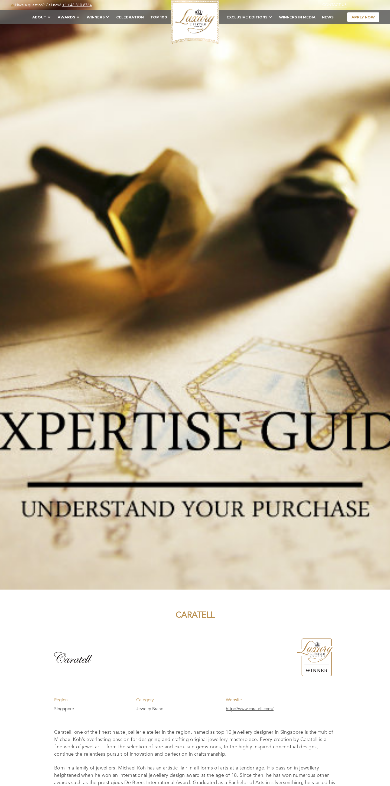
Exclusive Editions (247, 17)
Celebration (130, 17)
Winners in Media (297, 17)
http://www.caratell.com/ (250, 709)
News (328, 17)
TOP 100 (158, 17)
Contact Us (334, 4)
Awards (66, 17)
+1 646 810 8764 (77, 5)
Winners (96, 17)
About (39, 17)
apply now (363, 17)
